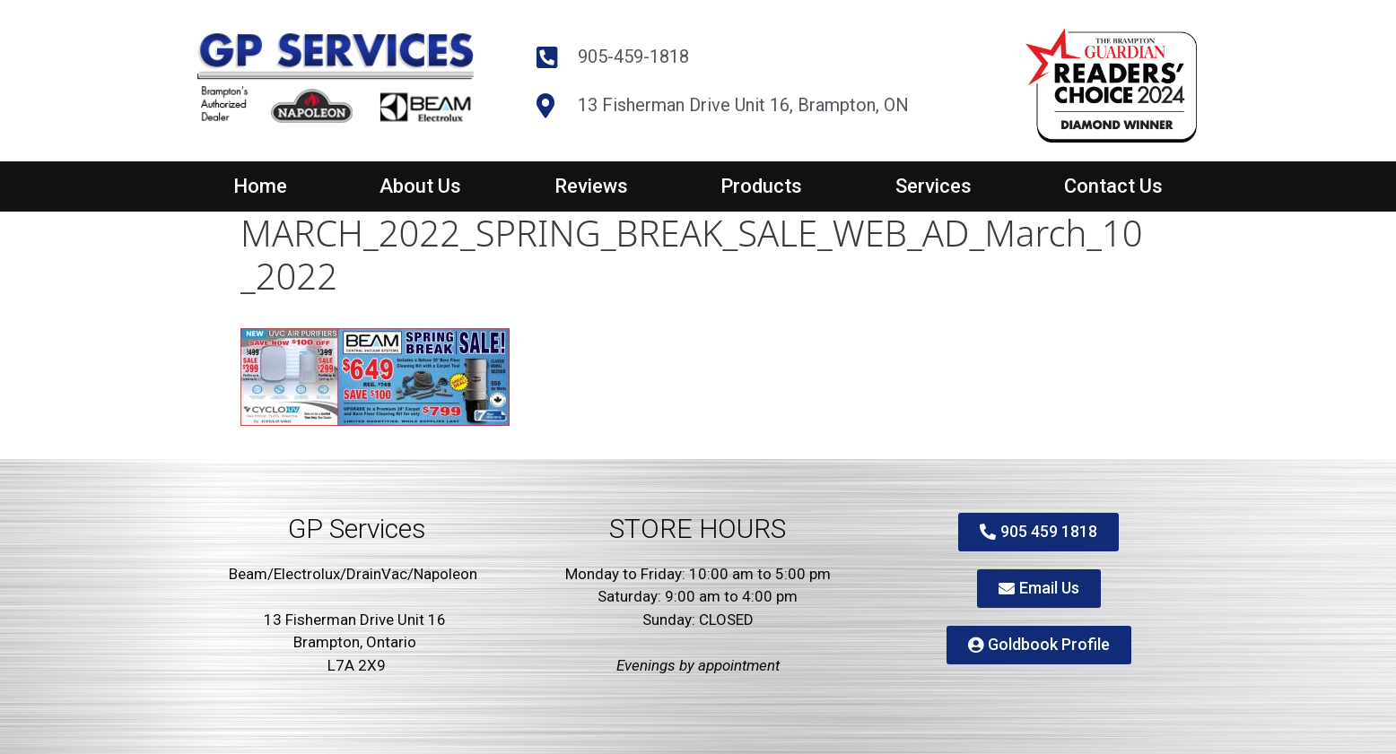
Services (933, 186)
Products (761, 186)
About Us (420, 186)
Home (260, 186)
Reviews (591, 186)
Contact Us (1113, 186)
